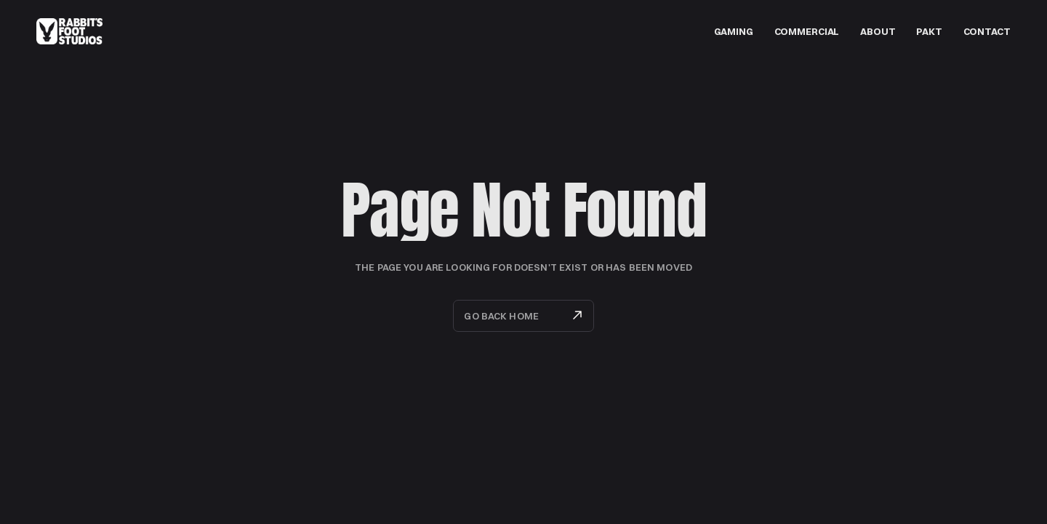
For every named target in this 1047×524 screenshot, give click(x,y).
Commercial (807, 31)
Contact (987, 31)
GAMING (733, 31)
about (877, 31)
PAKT (929, 31)
